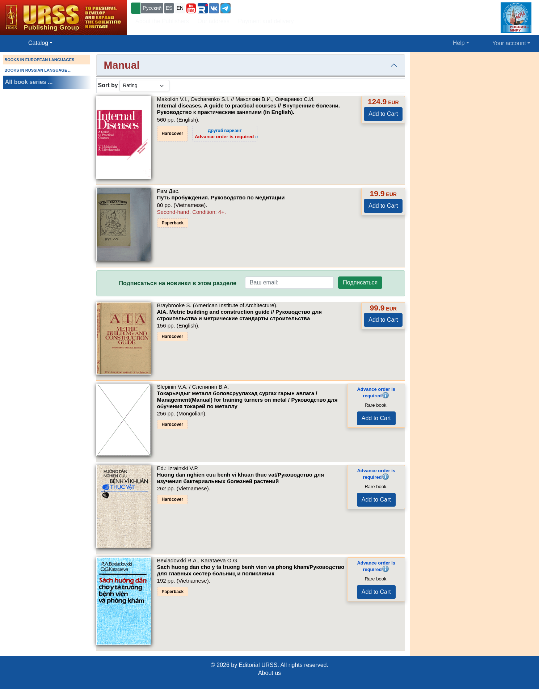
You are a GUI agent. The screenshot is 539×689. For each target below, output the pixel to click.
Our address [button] (214, 21)
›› (226, 133)
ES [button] (169, 8)
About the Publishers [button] (162, 21)
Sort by (108, 85)
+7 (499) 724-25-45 (258, 7)
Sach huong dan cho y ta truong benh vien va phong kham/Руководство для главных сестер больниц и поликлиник (251, 570)
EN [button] (180, 8)
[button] (191, 8)
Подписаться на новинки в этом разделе (177, 283)
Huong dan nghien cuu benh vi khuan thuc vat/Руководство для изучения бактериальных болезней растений (240, 478)
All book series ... (29, 82)
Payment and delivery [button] (266, 21)
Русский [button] (152, 8)
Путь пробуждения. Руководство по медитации (221, 197)
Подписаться (360, 282)
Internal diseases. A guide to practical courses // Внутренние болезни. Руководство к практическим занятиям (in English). (248, 108)
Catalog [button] (38, 43)
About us (269, 673)
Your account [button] (509, 43)
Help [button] (459, 43)
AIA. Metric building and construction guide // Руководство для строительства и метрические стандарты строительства (239, 315)
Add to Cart (383, 114)
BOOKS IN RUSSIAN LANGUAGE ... (37, 70)
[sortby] (144, 85)
